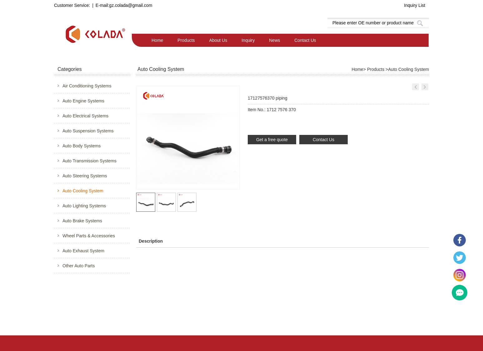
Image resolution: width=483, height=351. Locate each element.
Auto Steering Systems (84, 175)
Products (186, 40)
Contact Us (305, 40)
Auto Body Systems (81, 145)
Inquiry (248, 40)
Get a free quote (272, 139)
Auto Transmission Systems (89, 160)
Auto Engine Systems (83, 100)
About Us (218, 40)
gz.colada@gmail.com (130, 5)
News (274, 40)
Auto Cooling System (82, 190)
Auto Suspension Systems (87, 130)
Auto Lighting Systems (84, 205)
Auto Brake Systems (82, 220)
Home (157, 40)
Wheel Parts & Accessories (88, 235)
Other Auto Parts (78, 265)
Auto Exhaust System (83, 250)
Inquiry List (414, 5)
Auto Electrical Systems (85, 115)
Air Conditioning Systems (86, 85)
